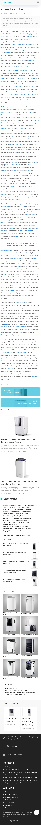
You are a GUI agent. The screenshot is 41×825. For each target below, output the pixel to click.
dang (2, 360)
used (17, 70)
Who (2, 225)
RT (16, 50)
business (13, 170)
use (18, 78)
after (30, 50)
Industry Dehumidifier (11, 795)
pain (28, 89)
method (3, 313)
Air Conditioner (9, 798)
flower (15, 350)
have (7, 112)
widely (9, 293)
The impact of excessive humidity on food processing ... (17, 522)
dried (13, 75)
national (31, 107)
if (5, 97)
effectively (4, 222)
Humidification (7, 34)
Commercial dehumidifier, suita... (20, 402)
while (33, 308)
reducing (12, 290)
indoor (3, 217)
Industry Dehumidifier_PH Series (29, 634)
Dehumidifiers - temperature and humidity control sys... (17, 518)
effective (22, 230)
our (19, 266)
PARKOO (6, 125)
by (9, 298)
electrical (4, 173)
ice (14, 313)
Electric (22, 206)
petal (17, 352)
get (20, 263)
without (21, 285)
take (5, 287)
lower (21, 42)
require (31, 269)
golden (24, 352)
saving (19, 204)
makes (27, 100)
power (12, 228)
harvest (34, 50)
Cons (2, 123)
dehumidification (7, 385)
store (27, 141)
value (16, 144)
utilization (4, 233)
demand (8, 204)
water (2, 263)
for (27, 78)
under (30, 36)
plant (14, 58)
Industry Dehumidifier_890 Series (11, 634)
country (3, 112)
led (31, 189)
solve (11, 321)
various (3, 139)
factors (13, 269)
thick (30, 350)
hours (14, 287)
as (36, 36)
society (20, 92)
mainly (14, 44)
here (3, 84)
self (34, 162)
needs (24, 374)
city (37, 255)
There (14, 86)
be (26, 44)
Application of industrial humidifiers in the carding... (16, 535)
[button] (38, 2)
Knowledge (8, 803)
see (12, 39)
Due (10, 50)
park (33, 209)
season (21, 189)
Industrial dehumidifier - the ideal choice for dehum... (17, 503)
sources (14, 115)
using (29, 112)
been (10, 112)
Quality (31, 60)
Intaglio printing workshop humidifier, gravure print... (16, 531)
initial (6, 263)
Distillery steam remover (11, 688)
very (20, 144)
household (36, 117)
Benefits (19, 199)
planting (13, 117)
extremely (18, 302)
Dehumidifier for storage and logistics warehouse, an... (17, 528)
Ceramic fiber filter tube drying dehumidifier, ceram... (16, 520)
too (2, 350)
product (13, 100)
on (29, 44)
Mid (22, 181)
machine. (10, 368)
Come (15, 133)
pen (4, 170)
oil (32, 81)
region (26, 109)
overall (25, 253)
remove (15, 220)
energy (37, 120)
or (6, 47)
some (10, 78)
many (10, 70)
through (22, 55)
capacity (13, 258)
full (12, 350)
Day (2, 47)
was (8, 73)
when (28, 39)
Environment (5, 167)
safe (9, 358)
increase (9, 133)
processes (4, 58)
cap (34, 255)
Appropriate (4, 253)
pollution (17, 123)
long (35, 141)
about (32, 44)
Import (23, 302)
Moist (22, 220)
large (32, 329)
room (6, 165)
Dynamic (32, 34)
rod (13, 63)
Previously (15, 162)
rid (18, 344)
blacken (6, 50)
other (22, 39)
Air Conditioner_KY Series (27, 613)
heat (9, 115)
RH (26, 358)
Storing (12, 149)
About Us (8, 790)
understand (35, 376)
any (11, 84)
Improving (29, 230)
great (35, 228)
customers (13, 186)
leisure (7, 39)
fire (2, 115)
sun (23, 70)
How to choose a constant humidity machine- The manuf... (18, 505)
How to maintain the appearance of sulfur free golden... (17, 511)
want (28, 92)
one (25, 92)
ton (36, 183)
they (31, 84)
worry (33, 149)
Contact (7, 806)
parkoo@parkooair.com (15, 753)
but (26, 70)
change (7, 352)
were (17, 86)
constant (17, 326)
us (16, 55)
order (2, 141)
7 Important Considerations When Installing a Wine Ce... (18, 507)
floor (15, 261)
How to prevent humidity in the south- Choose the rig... (17, 509)
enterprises (4, 295)
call (18, 255)
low (28, 217)
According (15, 253)
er (10, 47)
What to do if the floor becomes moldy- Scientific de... (17, 513)
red (11, 94)
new (5, 324)
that (19, 149)
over (22, 133)
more (33, 94)
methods (3, 81)
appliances (10, 173)
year (25, 39)
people (14, 70)
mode (3, 250)
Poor (35, 73)
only (7, 220)
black (15, 152)
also (19, 66)
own (16, 199)
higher (3, 194)
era (30, 191)
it (20, 63)
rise (30, 228)
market (14, 139)
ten (6, 94)
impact (29, 165)
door (33, 263)
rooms (7, 206)
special (3, 209)
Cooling (30, 255)
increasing (4, 100)
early (19, 44)
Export (21, 139)
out (38, 149)
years (9, 107)
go (18, 55)
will (34, 347)
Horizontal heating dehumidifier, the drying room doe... (17, 516)
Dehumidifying (30, 125)
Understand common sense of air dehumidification (11, 718)
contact (28, 170)
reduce (15, 285)
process (7, 52)
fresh (12, 47)
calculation (7, 175)
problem (30, 86)
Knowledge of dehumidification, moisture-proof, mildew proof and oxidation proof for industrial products (27, 720)
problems (20, 321)
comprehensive (5, 269)
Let (22, 186)
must (15, 66)
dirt (16, 94)
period (27, 42)
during (20, 94)
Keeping (23, 50)
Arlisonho (14, 744)
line (16, 173)
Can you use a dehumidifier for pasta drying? (16, 690)
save (38, 131)
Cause (30, 70)
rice (10, 197)
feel (35, 100)
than (6, 194)
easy (29, 47)
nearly (23, 159)
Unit (20, 258)
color (10, 352)
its (10, 144)
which (28, 136)
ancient (3, 36)
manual (32, 78)
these (26, 55)
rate (15, 34)
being (23, 326)
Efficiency (4, 335)
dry (12, 31)
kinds (13, 84)
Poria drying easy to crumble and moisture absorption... (17, 533)
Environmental (5, 109)
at (37, 47)
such (9, 58)
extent (36, 329)
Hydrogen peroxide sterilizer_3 (11, 524)
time (27, 50)
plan (29, 63)
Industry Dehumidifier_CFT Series (29, 677)
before (7, 149)
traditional (23, 78)
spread (26, 58)
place (23, 128)
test (12, 376)
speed (3, 230)
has (12, 136)
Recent (5, 107)
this (37, 75)
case (2, 78)
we (6, 84)
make (23, 60)
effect (22, 73)
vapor (24, 261)
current (17, 189)
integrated (4, 128)
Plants (15, 329)
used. (13, 165)
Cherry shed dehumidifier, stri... (20, 391)
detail (17, 236)
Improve (29, 131)
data (34, 258)
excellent (25, 66)
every (24, 84)
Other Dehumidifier (10, 801)
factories (28, 293)
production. (25, 94)
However (17, 165)
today (14, 92)
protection (13, 109)
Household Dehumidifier (12, 793)
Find (5, 274)
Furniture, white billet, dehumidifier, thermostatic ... (16, 526)
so (30, 75)
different (29, 139)
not (25, 149)
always (21, 86)
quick (10, 220)
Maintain (3, 355)
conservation (5, 326)
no (22, 44)
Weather (3, 73)
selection (8, 250)
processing (29, 117)
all (24, 107)
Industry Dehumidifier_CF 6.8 (28, 655)
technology (26, 34)
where (33, 214)
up (5, 120)
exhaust (25, 285)
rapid (10, 285)
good (26, 63)
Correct (19, 269)
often (8, 313)
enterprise (23, 329)
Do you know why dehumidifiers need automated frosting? (22, 773)
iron (27, 214)
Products (23, 191)
